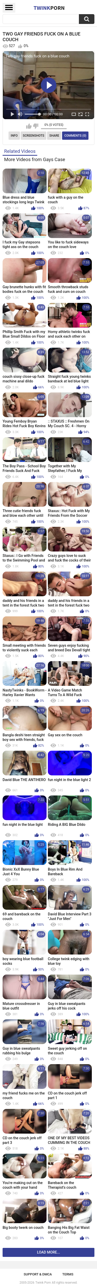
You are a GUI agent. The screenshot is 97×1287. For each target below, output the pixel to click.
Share (54, 135)
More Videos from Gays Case (34, 159)
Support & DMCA (38, 1274)
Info (14, 135)
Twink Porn (43, 1282)
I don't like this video (35, 126)
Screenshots (33, 135)
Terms (67, 1274)
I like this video (29, 126)
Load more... (48, 1252)
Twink (49, 7)
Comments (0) (75, 135)
